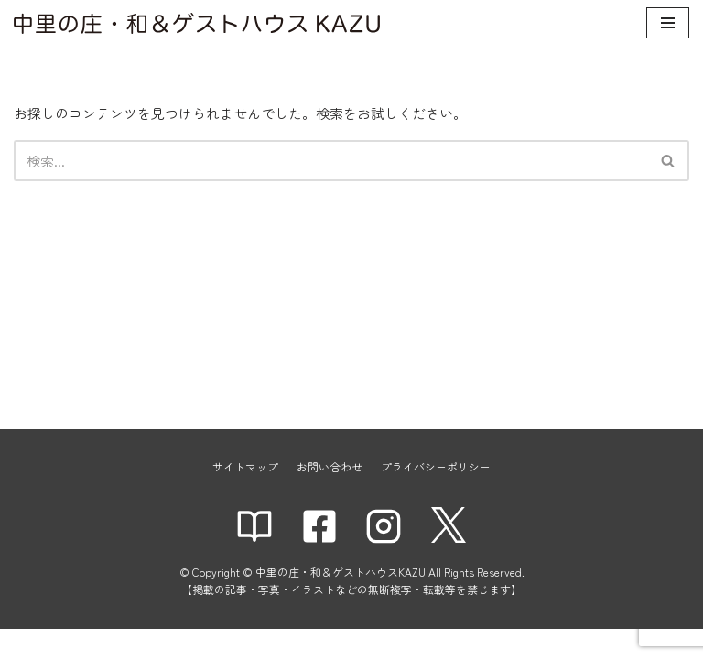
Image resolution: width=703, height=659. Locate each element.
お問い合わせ (329, 495)
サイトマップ (245, 495)
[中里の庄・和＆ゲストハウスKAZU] (197, 23)
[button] (668, 160)
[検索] (331, 160)
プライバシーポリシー (436, 495)
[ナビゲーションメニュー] (667, 22)
